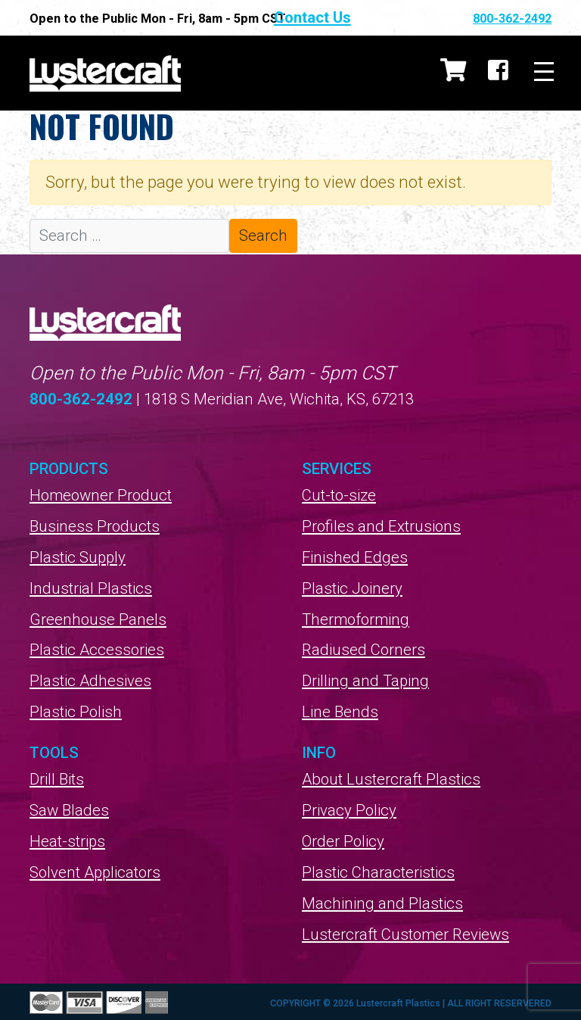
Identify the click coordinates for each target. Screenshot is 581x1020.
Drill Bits (57, 779)
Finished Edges (355, 557)
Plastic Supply (78, 557)
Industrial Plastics (91, 588)
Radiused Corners (364, 650)
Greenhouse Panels (98, 619)
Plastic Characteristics (378, 872)
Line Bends (340, 712)
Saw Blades (69, 810)
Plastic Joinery (352, 588)
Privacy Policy (349, 810)
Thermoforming (356, 619)
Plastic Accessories (97, 650)
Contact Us (375, 17)
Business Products (95, 526)
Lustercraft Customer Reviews (406, 934)
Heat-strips (68, 841)
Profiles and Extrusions (381, 526)
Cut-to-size (339, 495)
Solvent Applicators (96, 872)
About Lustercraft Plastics (391, 779)
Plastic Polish (76, 712)
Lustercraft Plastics (105, 73)
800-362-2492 (512, 18)
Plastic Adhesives (91, 681)
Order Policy (343, 841)
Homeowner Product (101, 495)
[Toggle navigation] (544, 72)
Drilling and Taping (366, 681)
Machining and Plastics (382, 903)
